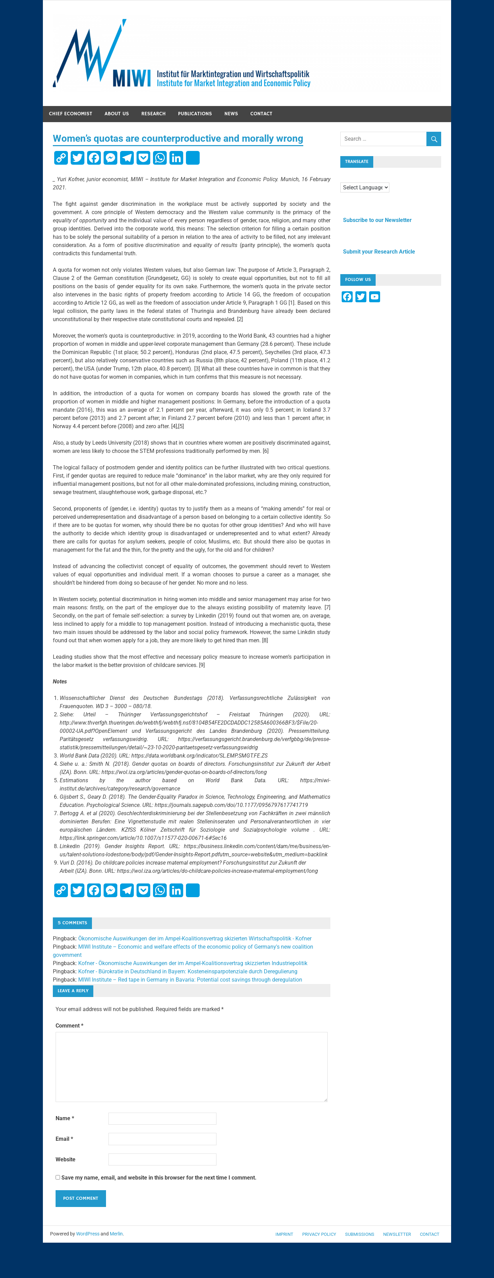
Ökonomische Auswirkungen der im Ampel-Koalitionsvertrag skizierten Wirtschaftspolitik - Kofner (194, 938)
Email (64, 1139)
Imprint (284, 1234)
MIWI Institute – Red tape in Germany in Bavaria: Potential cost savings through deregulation (190, 979)
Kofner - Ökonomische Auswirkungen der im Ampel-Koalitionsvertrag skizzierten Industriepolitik (192, 963)
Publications (195, 113)
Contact (261, 113)
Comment (69, 1025)
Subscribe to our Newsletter (376, 220)
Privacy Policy (319, 1234)
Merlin (116, 1233)
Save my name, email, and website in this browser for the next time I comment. (159, 1177)
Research (153, 113)
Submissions (359, 1234)
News (231, 113)
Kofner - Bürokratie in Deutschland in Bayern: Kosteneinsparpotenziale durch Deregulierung (187, 971)
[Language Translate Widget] (364, 187)
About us (117, 113)
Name (65, 1118)
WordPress (87, 1233)
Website (65, 1159)
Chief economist (70, 113)
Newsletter (397, 1234)
